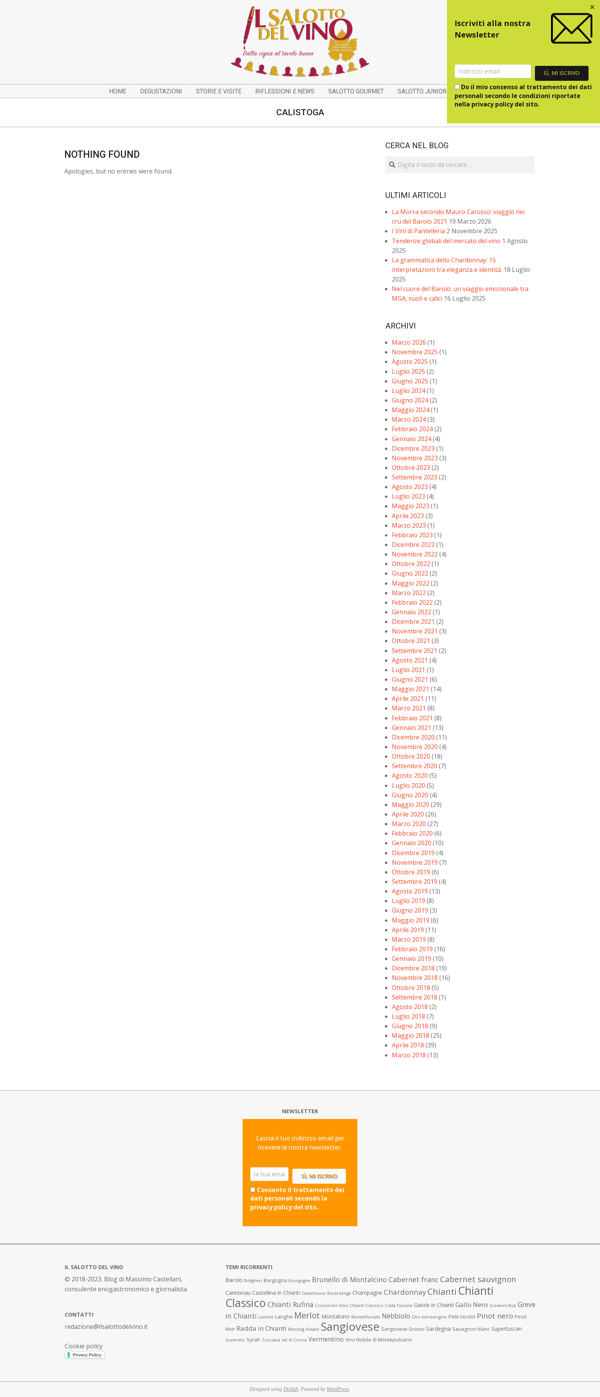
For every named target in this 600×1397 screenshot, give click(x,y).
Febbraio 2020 (412, 833)
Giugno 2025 (410, 381)
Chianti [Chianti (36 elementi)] (442, 1291)
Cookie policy (84, 1346)
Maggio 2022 (410, 583)
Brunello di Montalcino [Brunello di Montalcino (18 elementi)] (349, 1279)
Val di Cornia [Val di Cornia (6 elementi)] (294, 1340)
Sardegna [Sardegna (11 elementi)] (438, 1328)
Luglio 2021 (408, 670)
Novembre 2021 (415, 631)
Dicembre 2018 (413, 968)
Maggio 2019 (410, 920)
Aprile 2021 (408, 698)
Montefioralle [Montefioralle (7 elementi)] (365, 1317)
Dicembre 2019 (413, 853)
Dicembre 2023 (413, 448)
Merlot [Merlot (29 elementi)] (307, 1315)
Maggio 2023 (410, 506)
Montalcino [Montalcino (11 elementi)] (335, 1316)
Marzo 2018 (409, 1055)
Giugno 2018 (410, 1026)
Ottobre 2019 (411, 872)
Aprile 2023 (408, 516)
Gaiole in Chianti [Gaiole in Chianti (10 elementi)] (434, 1305)
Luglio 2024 (408, 390)
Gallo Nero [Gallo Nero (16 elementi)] (471, 1304)
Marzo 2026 (409, 342)
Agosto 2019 (410, 891)
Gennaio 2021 (411, 727)
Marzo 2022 (409, 593)
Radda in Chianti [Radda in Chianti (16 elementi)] (261, 1328)
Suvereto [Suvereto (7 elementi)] (235, 1340)
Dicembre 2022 (413, 544)
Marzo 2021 (409, 708)
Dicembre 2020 (413, 737)
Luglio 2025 (408, 371)
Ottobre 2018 (411, 987)
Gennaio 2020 (411, 843)
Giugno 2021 (410, 679)
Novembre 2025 (415, 352)
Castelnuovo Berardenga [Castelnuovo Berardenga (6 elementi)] (326, 1293)
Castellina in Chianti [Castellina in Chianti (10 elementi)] (276, 1292)
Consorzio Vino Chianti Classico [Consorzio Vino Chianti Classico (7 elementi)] (349, 1305)
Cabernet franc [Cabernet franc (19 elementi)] (413, 1279)
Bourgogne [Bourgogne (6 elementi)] (299, 1280)
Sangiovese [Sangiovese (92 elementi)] (350, 1326)
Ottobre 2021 (411, 640)
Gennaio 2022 (411, 612)
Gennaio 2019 (411, 958)
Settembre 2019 (414, 881)
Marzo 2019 (409, 939)
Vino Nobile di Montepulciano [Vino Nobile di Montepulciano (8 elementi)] (378, 1339)
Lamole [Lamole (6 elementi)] (266, 1317)
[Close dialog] (592, 8)
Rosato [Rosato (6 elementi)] (312, 1329)
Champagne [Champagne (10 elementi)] (367, 1292)
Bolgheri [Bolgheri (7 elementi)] (253, 1280)
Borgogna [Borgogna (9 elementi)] (275, 1280)
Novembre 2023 (415, 458)
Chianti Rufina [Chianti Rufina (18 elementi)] (290, 1304)
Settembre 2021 (414, 650)
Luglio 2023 (408, 496)
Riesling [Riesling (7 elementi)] (296, 1329)
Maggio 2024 (410, 410)
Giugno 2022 (410, 573)
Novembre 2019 (415, 862)
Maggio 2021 (410, 689)
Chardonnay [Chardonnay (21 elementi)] (405, 1292)
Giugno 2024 (410, 400)
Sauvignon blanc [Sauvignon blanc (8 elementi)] (471, 1329)
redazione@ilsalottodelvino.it (106, 1326)
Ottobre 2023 (411, 467)
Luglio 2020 (408, 785)
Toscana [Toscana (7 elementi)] (271, 1340)
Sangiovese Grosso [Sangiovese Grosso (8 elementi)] (403, 1329)
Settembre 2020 (414, 766)
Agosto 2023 (410, 487)
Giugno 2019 (410, 910)
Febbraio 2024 (412, 429)
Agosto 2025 (410, 361)
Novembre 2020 (415, 747)
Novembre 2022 (415, 554)
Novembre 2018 (415, 977)
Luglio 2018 (408, 1016)
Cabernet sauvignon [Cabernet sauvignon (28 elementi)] (478, 1279)
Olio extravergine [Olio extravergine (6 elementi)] (429, 1317)
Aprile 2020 (408, 814)
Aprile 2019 (408, 930)
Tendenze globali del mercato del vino (446, 241)
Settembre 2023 (414, 477)
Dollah (291, 1389)
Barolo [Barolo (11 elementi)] (234, 1280)
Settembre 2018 (414, 997)
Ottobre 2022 (411, 563)
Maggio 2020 (410, 804)
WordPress (338, 1389)
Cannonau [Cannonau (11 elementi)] (238, 1292)
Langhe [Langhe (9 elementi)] (284, 1316)
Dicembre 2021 (413, 621)
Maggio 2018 (410, 1035)
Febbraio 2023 (412, 535)
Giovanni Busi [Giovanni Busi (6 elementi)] (502, 1305)
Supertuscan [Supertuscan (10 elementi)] (506, 1328)
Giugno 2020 (410, 795)
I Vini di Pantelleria (418, 231)
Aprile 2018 (408, 1045)
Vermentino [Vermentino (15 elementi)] (326, 1339)
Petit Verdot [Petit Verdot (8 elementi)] (461, 1317)
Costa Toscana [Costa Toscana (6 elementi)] (398, 1305)
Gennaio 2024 (411, 439)
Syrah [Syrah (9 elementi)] (253, 1339)
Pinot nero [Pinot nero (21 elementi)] (495, 1316)
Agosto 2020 (410, 775)
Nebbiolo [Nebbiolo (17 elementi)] (396, 1315)
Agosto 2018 (410, 1007)
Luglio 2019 (408, 900)
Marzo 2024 (409, 419)
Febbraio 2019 (412, 949)
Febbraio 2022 (412, 602)
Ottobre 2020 (411, 756)
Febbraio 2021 (412, 718)
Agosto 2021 (410, 660)
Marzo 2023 (409, 525)
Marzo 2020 (409, 824)
